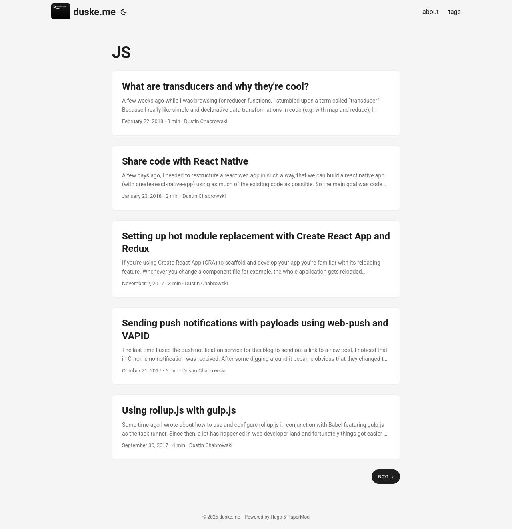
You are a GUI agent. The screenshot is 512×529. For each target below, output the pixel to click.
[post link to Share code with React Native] (256, 178)
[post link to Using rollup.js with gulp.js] (256, 427)
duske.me (83, 11)
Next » (386, 476)
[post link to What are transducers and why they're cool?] (256, 103)
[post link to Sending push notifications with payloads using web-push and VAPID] (256, 346)
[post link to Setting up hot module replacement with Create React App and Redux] (256, 259)
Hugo (276, 517)
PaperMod (299, 517)
